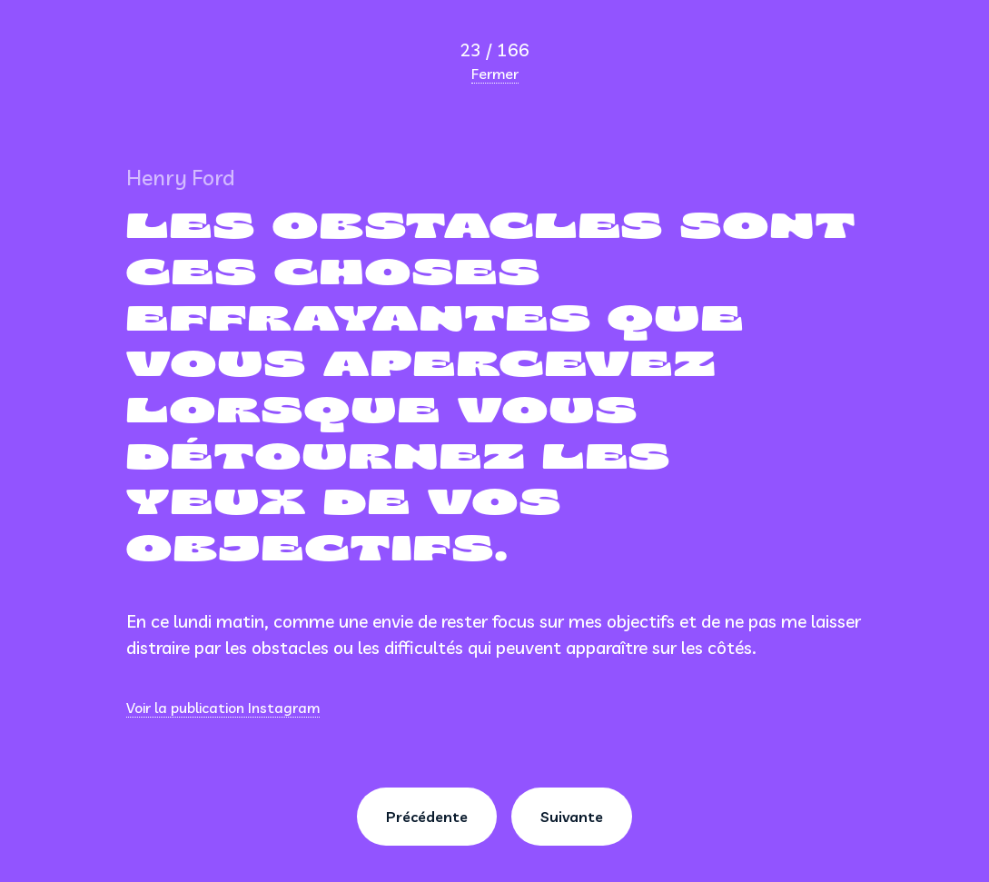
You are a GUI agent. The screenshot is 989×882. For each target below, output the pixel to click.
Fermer (495, 73)
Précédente (427, 817)
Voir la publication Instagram (223, 708)
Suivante (571, 817)
